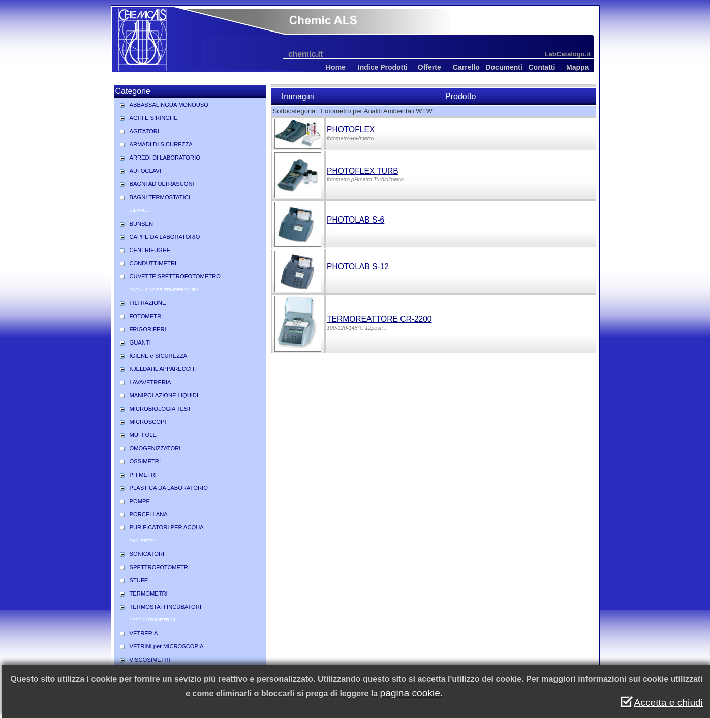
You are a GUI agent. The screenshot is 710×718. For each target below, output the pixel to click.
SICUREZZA (143, 540)
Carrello (466, 67)
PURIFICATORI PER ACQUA (167, 527)
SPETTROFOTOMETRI (160, 567)
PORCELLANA (149, 514)
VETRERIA (144, 633)
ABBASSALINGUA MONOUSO (169, 105)
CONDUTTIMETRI (153, 263)
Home (336, 67)
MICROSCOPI (148, 422)
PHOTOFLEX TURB (362, 171)
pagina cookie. (411, 693)
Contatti (541, 67)
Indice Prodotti (383, 67)
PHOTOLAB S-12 (358, 266)
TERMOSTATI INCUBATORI (166, 607)
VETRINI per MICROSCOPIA (167, 646)
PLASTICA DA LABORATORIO (169, 488)
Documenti (503, 67)
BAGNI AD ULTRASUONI (162, 184)
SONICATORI (147, 554)
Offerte (429, 67)
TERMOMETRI (149, 593)
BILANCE (140, 210)
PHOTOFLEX (351, 129)
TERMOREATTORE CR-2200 (379, 319)
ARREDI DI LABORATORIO (165, 157)
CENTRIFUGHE (150, 250)
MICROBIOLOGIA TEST (161, 408)
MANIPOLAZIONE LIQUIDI (164, 395)
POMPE (140, 501)
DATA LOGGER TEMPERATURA (165, 289)
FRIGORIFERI (148, 329)
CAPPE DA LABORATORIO (165, 237)
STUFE (139, 580)
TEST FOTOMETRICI (152, 619)
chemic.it (305, 54)
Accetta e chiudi (668, 702)
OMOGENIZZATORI (155, 448)
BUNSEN (141, 224)
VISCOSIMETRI (150, 660)
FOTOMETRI (146, 316)
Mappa (577, 67)
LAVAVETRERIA (150, 382)
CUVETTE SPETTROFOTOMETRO (175, 276)
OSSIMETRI (145, 461)
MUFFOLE (143, 435)
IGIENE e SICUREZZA (159, 356)
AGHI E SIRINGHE (154, 118)
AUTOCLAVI (145, 171)
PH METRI (143, 475)
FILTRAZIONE (148, 303)
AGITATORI (144, 131)
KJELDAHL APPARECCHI (163, 369)
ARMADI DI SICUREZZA (161, 144)
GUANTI (140, 342)
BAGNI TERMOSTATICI (160, 197)
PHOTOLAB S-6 (355, 219)
